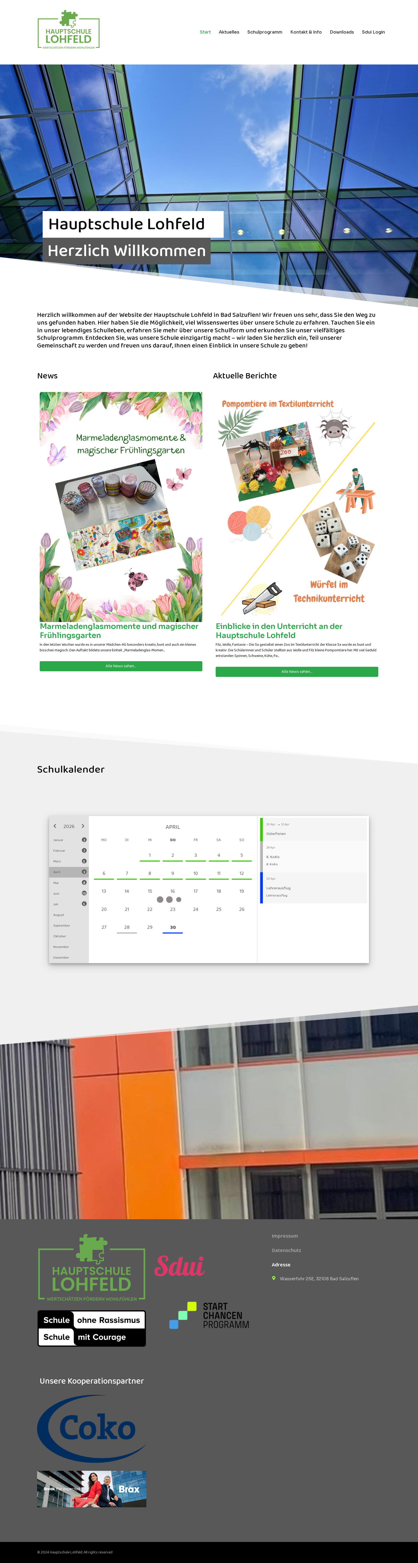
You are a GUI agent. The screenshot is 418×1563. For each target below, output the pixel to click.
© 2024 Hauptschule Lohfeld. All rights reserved (74, 1552)
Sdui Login (373, 32)
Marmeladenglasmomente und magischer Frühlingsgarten (119, 631)
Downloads (342, 32)
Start (205, 32)
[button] (54, 827)
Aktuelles (229, 32)
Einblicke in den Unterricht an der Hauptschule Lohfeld (279, 631)
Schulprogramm (264, 32)
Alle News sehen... (121, 666)
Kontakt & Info (306, 32)
